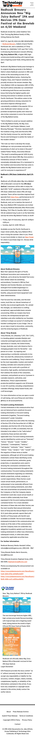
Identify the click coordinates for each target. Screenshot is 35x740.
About (9, 712)
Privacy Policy (27, 720)
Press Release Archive (21, 712)
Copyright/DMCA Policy (11, 720)
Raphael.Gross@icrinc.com (17, 562)
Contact (17, 724)
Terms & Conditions (26, 716)
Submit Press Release (9, 716)
